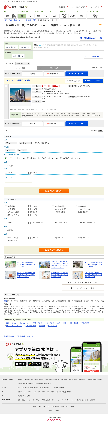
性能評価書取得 (83, 212)
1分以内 (22, 158)
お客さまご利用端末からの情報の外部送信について (45, 379)
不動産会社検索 (31, 326)
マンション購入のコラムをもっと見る (83, 282)
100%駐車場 (82, 206)
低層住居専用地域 (37, 222)
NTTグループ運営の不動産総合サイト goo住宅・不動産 (20, 1)
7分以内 (43, 158)
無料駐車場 (11, 209)
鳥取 (5, 301)
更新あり (34, 172)
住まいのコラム (71, 400)
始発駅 (9, 222)
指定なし (11, 158)
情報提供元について (10, 336)
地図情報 (92, 400)
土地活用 (27, 396)
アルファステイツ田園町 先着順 (17, 80)
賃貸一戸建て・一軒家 (36, 388)
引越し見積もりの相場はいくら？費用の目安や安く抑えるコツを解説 (93, 275)
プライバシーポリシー (39, 406)
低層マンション (36, 238)
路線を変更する (11, 47)
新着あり (10, 172)
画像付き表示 (54, 68)
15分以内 (66, 158)
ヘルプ (48, 406)
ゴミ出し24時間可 (60, 209)
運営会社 (71, 406)
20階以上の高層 (12, 238)
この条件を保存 (94, 56)
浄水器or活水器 (60, 206)
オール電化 (34, 215)
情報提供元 (82, 379)
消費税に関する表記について (43, 383)
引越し (23, 400)
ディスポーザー (36, 206)
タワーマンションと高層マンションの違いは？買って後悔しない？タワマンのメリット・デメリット (59, 265)
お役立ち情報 (6, 399)
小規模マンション (13, 241)
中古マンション (25, 323)
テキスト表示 (20, 68)
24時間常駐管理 (60, 212)
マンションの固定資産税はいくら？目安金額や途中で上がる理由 (26, 265)
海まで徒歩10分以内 (61, 222)
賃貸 (64, 323)
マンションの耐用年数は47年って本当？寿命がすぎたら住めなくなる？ (26, 275)
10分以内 (54, 158)
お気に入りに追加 (54, 74)
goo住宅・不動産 (7, 379)
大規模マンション (60, 238)
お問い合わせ (55, 406)
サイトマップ (64, 406)
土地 (58, 323)
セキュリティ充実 (13, 212)
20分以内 (77, 158)
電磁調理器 (11, 206)
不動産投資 (85, 323)
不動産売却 (21, 396)
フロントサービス (84, 209)
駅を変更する (25, 47)
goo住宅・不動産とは (24, 379)
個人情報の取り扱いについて (26, 383)
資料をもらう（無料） (77, 73)
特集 (19, 400)
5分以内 (32, 158)
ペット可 (34, 209)
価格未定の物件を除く (42, 143)
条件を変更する (18, 56)
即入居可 (10, 166)
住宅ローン (70, 392)
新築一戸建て (37, 323)
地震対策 (10, 230)
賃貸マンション (48, 388)
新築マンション (11, 323)
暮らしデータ (52, 326)
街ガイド (63, 400)
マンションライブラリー (14, 326)
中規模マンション (84, 238)
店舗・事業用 (74, 323)
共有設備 (34, 212)
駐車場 (56, 388)
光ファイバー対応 (13, 215)
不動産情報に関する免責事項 (25, 336)
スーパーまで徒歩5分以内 (86, 222)
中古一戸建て (49, 323)
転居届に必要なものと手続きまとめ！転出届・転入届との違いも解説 (59, 275)
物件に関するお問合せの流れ (69, 379)
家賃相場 (42, 326)
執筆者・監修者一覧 (82, 400)
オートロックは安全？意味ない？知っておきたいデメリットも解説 (93, 265)
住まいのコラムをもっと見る (83, 288)
